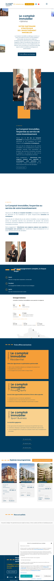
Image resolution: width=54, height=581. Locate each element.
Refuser (38, 576)
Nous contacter (12, 571)
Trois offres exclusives (27, 54)
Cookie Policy (33, 578)
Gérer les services (23, 572)
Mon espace (29, 4)
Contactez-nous (18, 4)
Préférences (47, 576)
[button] (51, 543)
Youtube (18, 577)
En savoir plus (21, 167)
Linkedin (10, 577)
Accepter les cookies (26, 576)
